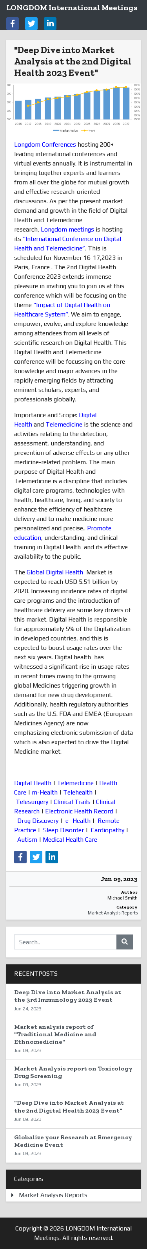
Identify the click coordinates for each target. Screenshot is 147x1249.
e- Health (77, 820)
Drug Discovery (37, 820)
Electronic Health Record (79, 811)
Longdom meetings (67, 229)
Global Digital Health (55, 572)
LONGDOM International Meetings (72, 7)
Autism (27, 839)
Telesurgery (32, 802)
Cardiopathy (107, 830)
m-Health (45, 792)
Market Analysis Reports (113, 913)
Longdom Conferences (45, 144)
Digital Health (32, 783)
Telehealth (78, 792)
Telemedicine (63, 424)
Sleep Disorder (63, 830)
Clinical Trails (72, 802)
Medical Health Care (70, 839)
